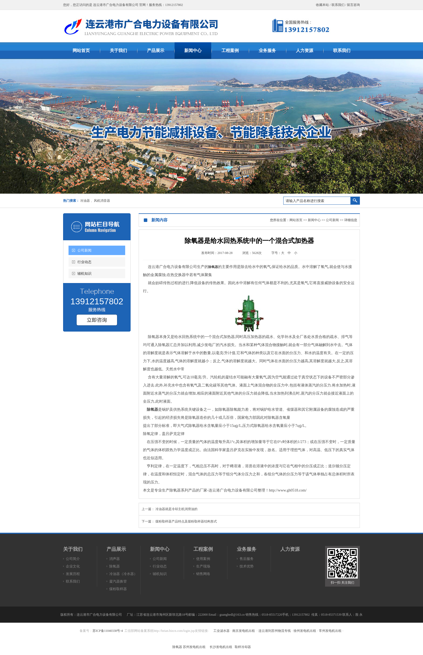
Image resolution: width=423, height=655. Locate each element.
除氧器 (213, 267)
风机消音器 (102, 201)
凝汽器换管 (118, 581)
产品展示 (116, 549)
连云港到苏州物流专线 (274, 631)
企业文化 (73, 566)
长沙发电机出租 (221, 647)
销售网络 (203, 574)
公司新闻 (84, 250)
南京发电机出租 (243, 631)
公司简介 (73, 559)
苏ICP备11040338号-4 (108, 631)
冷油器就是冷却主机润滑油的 (176, 509)
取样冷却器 (243, 647)
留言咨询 (353, 5)
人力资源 (290, 549)
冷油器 (85, 201)
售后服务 (247, 559)
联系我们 (338, 5)
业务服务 (246, 549)
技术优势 (247, 566)
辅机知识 (84, 273)
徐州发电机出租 (305, 631)
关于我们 (73, 549)
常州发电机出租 (330, 631)
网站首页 (295, 220)
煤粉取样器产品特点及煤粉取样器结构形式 (186, 521)
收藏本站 (322, 5)
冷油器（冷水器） (123, 574)
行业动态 (84, 262)
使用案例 (203, 559)
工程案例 (203, 549)
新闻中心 (314, 220)
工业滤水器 (221, 631)
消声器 (114, 559)
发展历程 (73, 574)
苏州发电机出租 (194, 647)
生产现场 (203, 566)
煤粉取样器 (118, 589)
